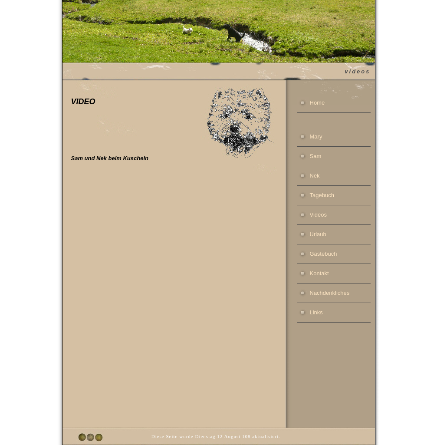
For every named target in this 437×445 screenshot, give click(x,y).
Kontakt (319, 273)
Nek (315, 175)
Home (317, 102)
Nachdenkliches (330, 293)
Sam (316, 156)
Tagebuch (322, 195)
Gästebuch (323, 254)
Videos (318, 214)
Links (316, 312)
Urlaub (318, 234)
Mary (316, 136)
